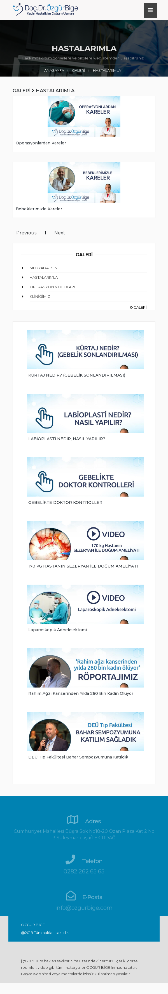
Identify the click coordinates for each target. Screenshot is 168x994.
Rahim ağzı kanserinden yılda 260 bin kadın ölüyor (80, 693)
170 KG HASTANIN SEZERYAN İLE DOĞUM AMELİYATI (83, 566)
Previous (26, 233)
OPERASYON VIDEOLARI (52, 287)
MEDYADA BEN (43, 268)
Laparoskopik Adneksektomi (57, 629)
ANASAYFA (54, 70)
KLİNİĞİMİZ (40, 296)
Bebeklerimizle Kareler (39, 208)
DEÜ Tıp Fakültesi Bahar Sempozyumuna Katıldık (78, 757)
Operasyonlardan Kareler (41, 143)
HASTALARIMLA (44, 277)
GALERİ (78, 70)
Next (59, 233)
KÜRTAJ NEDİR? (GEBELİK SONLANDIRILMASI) (76, 375)
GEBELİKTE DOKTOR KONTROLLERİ (66, 502)
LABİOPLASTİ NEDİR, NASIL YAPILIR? (66, 438)
